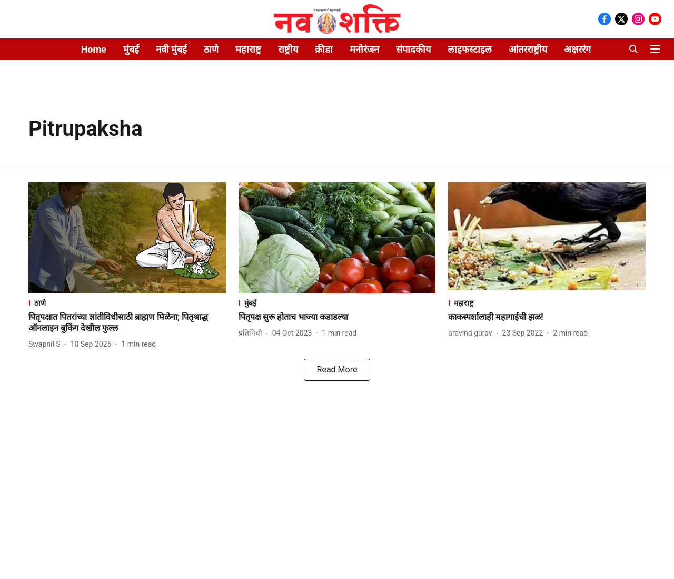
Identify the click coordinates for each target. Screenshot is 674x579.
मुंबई (131, 49)
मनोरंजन (364, 49)
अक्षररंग (577, 49)
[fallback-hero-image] (127, 237)
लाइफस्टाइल (470, 49)
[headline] (127, 323)
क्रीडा (324, 49)
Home (93, 49)
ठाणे (211, 49)
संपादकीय (413, 49)
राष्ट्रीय (288, 49)
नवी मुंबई (171, 49)
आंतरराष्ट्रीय (528, 49)
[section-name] (127, 303)
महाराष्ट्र (248, 49)
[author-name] (46, 344)
